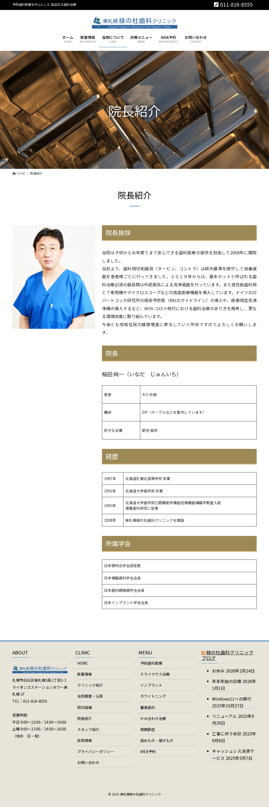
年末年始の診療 (226, 681)
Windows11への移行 (231, 699)
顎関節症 (147, 729)
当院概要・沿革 (90, 696)
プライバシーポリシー (95, 751)
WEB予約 (148, 751)
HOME (82, 663)
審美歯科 (147, 707)
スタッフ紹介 (88, 729)
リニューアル (224, 716)
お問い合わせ (88, 762)
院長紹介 (84, 718)
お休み (218, 671)
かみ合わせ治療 (153, 718)
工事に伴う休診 (226, 733)
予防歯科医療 (151, 663)
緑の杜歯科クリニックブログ (227, 655)
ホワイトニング (153, 696)
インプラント (151, 685)
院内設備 (84, 707)
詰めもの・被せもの (156, 740)
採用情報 (84, 740)
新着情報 (84, 674)
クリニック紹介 (90, 685)
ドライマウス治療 (155, 674)
